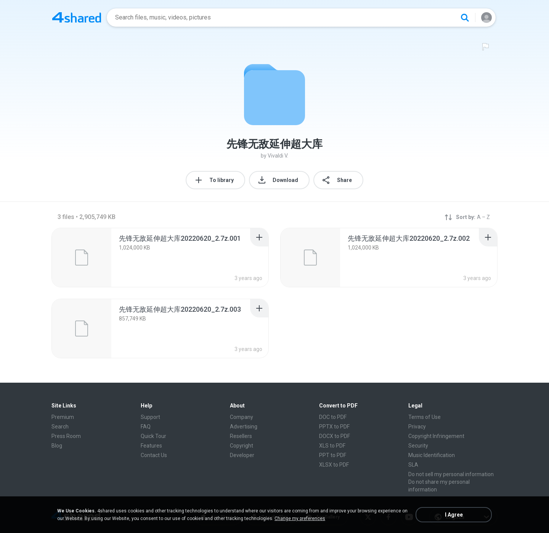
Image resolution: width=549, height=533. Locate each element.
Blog (56, 446)
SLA (413, 465)
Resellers (241, 436)
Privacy (417, 427)
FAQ (146, 427)
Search (60, 427)
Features (151, 446)
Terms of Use (424, 417)
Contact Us (154, 455)
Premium (62, 417)
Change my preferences (299, 518)
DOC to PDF (333, 417)
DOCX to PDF (334, 436)
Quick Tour (153, 436)
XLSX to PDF (334, 465)
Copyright (241, 446)
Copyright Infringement (436, 436)
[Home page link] (76, 17)
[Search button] (465, 17)
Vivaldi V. (278, 156)
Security (418, 446)
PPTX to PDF (334, 427)
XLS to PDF (332, 446)
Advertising (243, 427)
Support (150, 417)
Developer (242, 455)
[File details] (81, 257)
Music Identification (431, 455)
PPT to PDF (332, 455)
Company (241, 417)
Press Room (66, 436)
